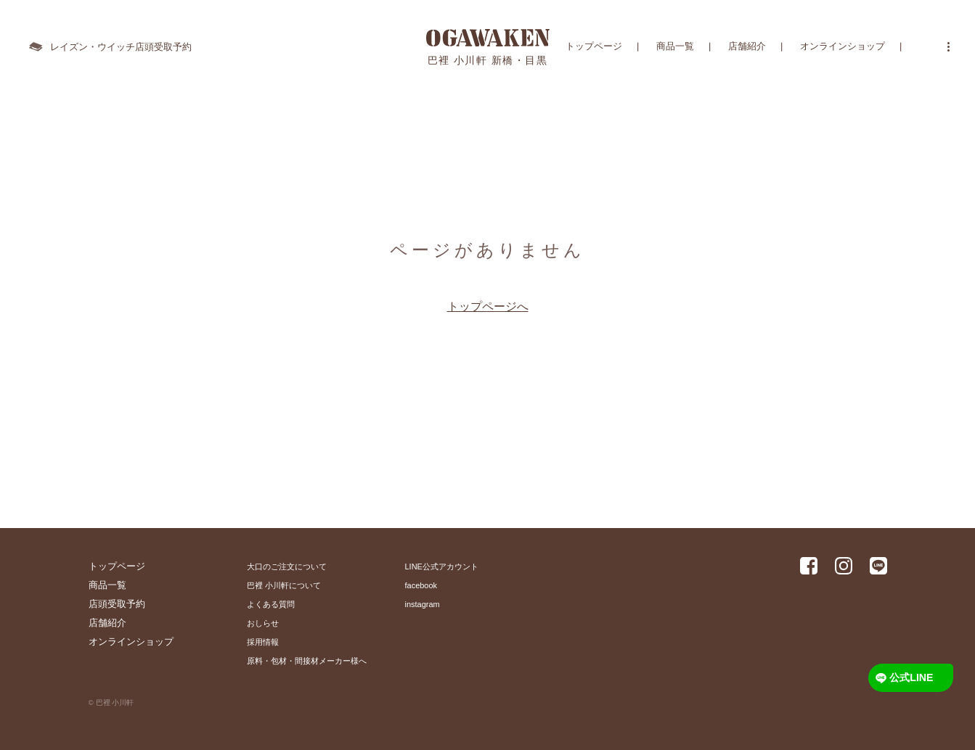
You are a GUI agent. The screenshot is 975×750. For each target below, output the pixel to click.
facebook (421, 585)
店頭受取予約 (117, 603)
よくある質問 (271, 604)
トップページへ (488, 306)
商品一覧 (675, 46)
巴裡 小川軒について (284, 585)
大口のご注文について (287, 566)
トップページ (594, 46)
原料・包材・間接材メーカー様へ (307, 660)
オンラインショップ (842, 46)
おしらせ (263, 623)
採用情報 (263, 642)
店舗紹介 (747, 46)
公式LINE (913, 678)
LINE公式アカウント (441, 566)
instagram (422, 604)
